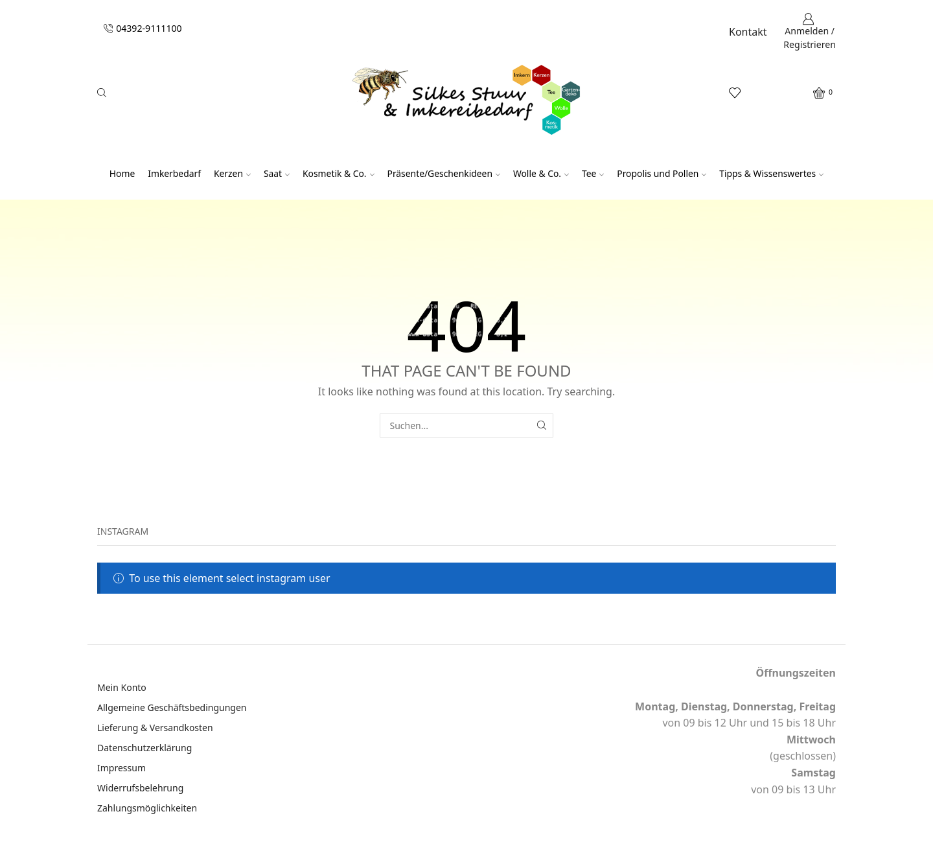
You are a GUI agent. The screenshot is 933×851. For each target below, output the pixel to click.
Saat (277, 173)
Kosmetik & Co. (338, 173)
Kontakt (748, 32)
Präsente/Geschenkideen (443, 173)
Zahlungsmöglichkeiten (147, 808)
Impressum (121, 768)
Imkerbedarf (174, 173)
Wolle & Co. (541, 173)
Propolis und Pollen (661, 173)
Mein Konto (121, 687)
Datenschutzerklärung (144, 747)
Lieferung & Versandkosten (155, 727)
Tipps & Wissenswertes (771, 173)
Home (122, 173)
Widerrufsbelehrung (140, 788)
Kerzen (232, 173)
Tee (593, 173)
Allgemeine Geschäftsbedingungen (172, 707)
